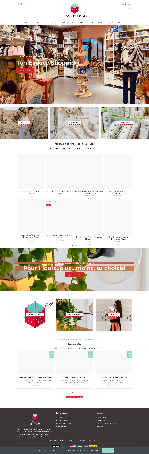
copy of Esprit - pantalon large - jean (60, 237)
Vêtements (31, 195)
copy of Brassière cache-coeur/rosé (60, 193)
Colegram (96, 444)
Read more (35, 389)
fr (18, 4)
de (21, 4)
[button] (72, 247)
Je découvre (25, 70)
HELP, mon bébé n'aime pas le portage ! (35, 381)
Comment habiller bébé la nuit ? (113, 381)
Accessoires (89, 243)
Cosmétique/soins (89, 197)
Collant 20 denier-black (31, 193)
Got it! (108, 450)
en (25, 4)
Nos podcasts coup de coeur (74, 381)
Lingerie (60, 195)
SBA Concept (86, 444)
